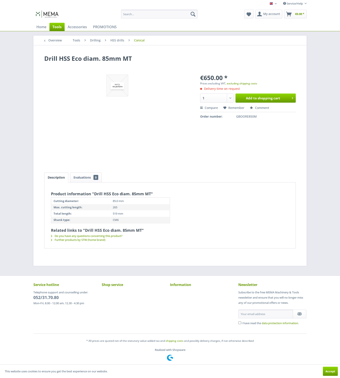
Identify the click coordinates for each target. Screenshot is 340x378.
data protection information (280, 323)
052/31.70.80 (46, 297)
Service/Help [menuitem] (293, 3)
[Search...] (159, 14)
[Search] (193, 14)
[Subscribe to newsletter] (299, 314)
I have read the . (270, 323)
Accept (330, 371)
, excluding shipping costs (241, 83)
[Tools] (57, 27)
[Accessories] (77, 27)
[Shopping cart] (295, 14)
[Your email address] (265, 314)
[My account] (268, 14)
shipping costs (174, 341)
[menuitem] (159, 14)
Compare (209, 108)
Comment (259, 108)
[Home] (41, 27)
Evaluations (86, 177)
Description (56, 177)
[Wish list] (248, 14)
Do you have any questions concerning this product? (87, 236)
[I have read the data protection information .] (239, 322)
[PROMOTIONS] (105, 27)
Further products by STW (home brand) (78, 240)
